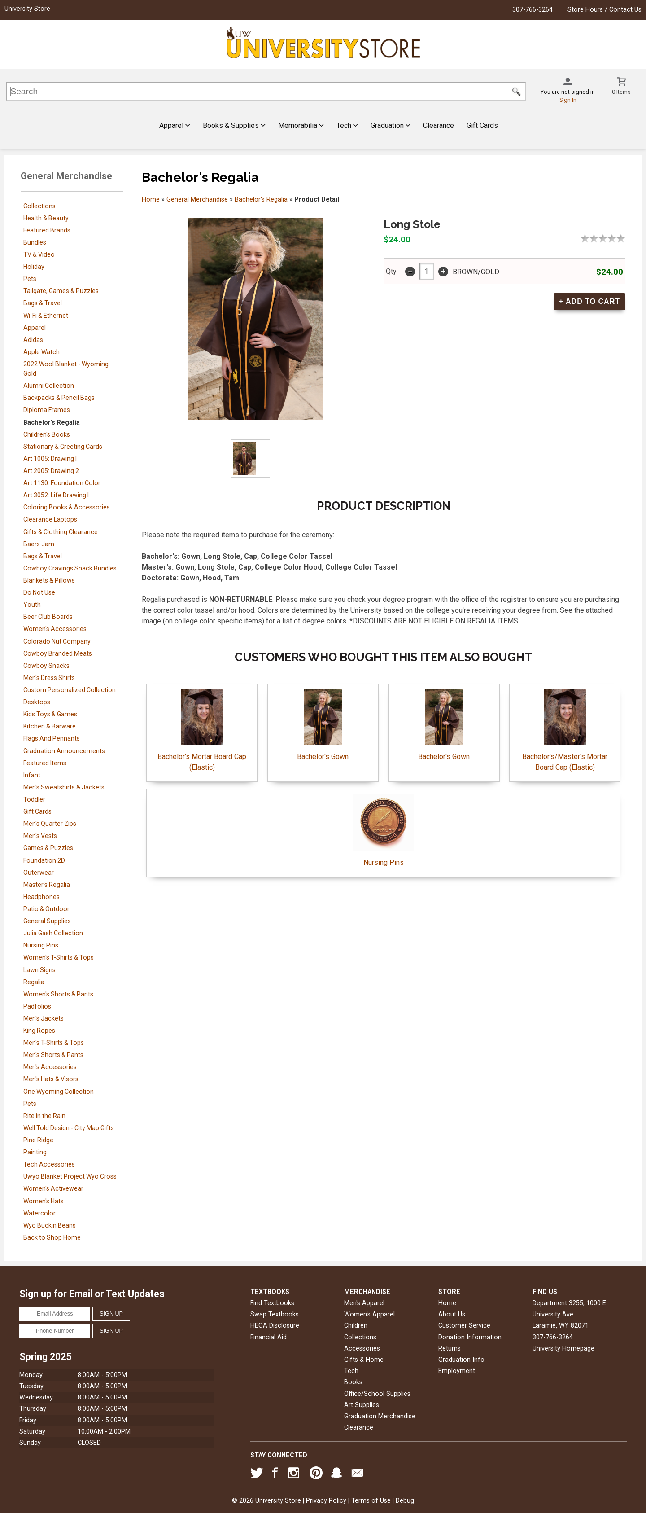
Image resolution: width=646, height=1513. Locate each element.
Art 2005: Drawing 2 (51, 470)
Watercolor (39, 1213)
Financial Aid (268, 1337)
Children (355, 1325)
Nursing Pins (40, 945)
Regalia (33, 982)
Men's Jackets (43, 1018)
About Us (451, 1314)
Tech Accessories (49, 1164)
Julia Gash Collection (53, 933)
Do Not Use (39, 592)
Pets (29, 278)
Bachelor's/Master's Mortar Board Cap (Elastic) (564, 730)
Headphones (41, 896)
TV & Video (39, 254)
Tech (347, 125)
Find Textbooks (272, 1303)
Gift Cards (482, 125)
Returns (449, 1348)
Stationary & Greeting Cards (62, 446)
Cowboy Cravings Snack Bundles (70, 568)
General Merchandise (197, 199)
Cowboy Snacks (46, 665)
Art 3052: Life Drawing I (56, 495)
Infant (31, 775)
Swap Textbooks (274, 1314)
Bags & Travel (42, 303)
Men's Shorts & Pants (53, 1054)
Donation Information (470, 1337)
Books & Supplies (234, 125)
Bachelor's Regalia (51, 422)
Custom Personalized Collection (69, 689)
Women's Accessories (55, 628)
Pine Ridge (38, 1140)
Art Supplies (361, 1405)
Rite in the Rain (44, 1115)
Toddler (34, 799)
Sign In (567, 99)
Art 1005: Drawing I (50, 458)
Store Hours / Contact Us (604, 9)
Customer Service (464, 1325)
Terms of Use (371, 1500)
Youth (32, 604)
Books (353, 1382)
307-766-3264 (532, 9)
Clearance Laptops (50, 519)
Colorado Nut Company (57, 641)
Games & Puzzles (48, 847)
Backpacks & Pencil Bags (59, 397)
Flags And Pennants (51, 738)
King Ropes (39, 1030)
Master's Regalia (46, 884)
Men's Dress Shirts (49, 677)
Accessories (362, 1348)
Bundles (34, 242)
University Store (27, 9)
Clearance (438, 125)
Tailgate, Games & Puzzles (61, 290)
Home (151, 199)
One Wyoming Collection (58, 1091)
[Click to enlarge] (250, 458)
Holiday (33, 266)
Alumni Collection (48, 385)
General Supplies (47, 921)
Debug (405, 1500)
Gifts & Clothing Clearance (60, 531)
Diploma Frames (46, 409)
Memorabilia (301, 125)
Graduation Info (461, 1360)
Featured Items (44, 763)
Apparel (174, 125)
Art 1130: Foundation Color (61, 483)
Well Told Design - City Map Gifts (68, 1127)
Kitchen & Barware (49, 726)
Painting (35, 1152)
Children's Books (46, 434)
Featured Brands (46, 230)
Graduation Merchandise (379, 1416)
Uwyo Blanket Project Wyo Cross (70, 1176)
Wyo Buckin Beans (49, 1225)
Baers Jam (38, 544)
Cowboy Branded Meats (57, 653)
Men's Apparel (364, 1303)
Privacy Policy (326, 1500)
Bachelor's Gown (323, 725)
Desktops (36, 702)
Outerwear (38, 872)
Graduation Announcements (64, 750)
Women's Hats (43, 1201)
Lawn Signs (39, 970)
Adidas (33, 339)
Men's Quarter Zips (49, 823)
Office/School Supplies (377, 1394)
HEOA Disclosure (274, 1325)
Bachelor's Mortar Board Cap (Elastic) (201, 730)
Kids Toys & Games (50, 714)
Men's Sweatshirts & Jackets (64, 787)
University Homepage (563, 1348)
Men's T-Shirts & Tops (53, 1042)
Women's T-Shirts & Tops (58, 957)
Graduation (390, 125)
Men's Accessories (50, 1066)
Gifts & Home (364, 1360)
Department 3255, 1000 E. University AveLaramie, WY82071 (570, 1314)
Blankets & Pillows (49, 580)
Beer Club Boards (48, 616)
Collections (39, 206)
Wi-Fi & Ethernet (45, 315)
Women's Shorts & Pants (58, 994)
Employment (456, 1371)
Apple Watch (41, 351)
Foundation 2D (44, 860)
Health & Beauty (46, 218)
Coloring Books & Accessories (66, 507)
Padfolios (37, 1006)
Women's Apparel (369, 1314)
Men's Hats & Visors (51, 1079)
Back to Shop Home (52, 1237)
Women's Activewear (53, 1188)
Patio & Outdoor (46, 908)
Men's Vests (40, 835)
